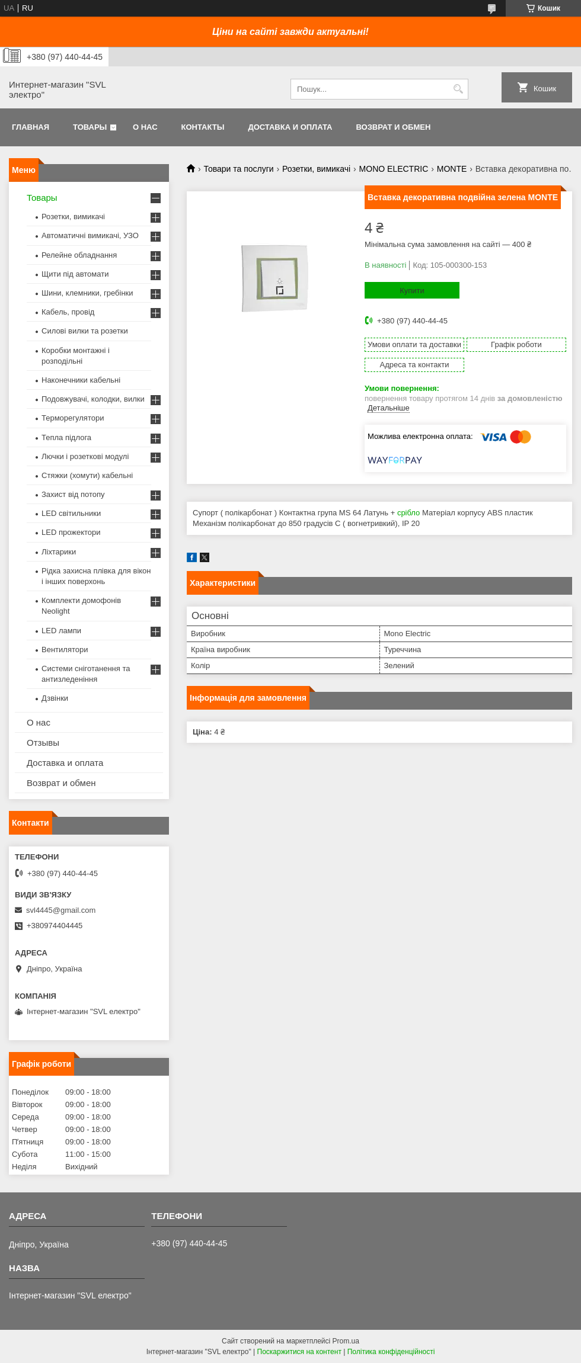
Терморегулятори (73, 417)
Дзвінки (55, 698)
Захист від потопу (73, 494)
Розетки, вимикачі (316, 169)
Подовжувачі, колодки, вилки (93, 399)
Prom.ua (346, 1341)
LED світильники (71, 513)
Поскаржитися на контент (299, 1352)
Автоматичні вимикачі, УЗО (90, 235)
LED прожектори (71, 532)
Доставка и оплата (290, 127)
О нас (145, 127)
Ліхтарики (59, 551)
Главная (30, 127)
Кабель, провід (68, 311)
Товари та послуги (238, 169)
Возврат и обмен (393, 127)
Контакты (203, 127)
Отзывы (43, 742)
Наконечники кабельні (81, 380)
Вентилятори (65, 649)
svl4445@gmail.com (60, 910)
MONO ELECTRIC (394, 169)
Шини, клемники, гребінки (87, 292)
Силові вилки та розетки (85, 330)
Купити (412, 290)
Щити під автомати (75, 274)
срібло (408, 512)
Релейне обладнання (79, 255)
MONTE (452, 169)
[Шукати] (458, 89)
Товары (90, 127)
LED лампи (61, 630)
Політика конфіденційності (391, 1352)
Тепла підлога (66, 437)
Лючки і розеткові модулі (85, 456)
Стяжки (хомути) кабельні (87, 475)
